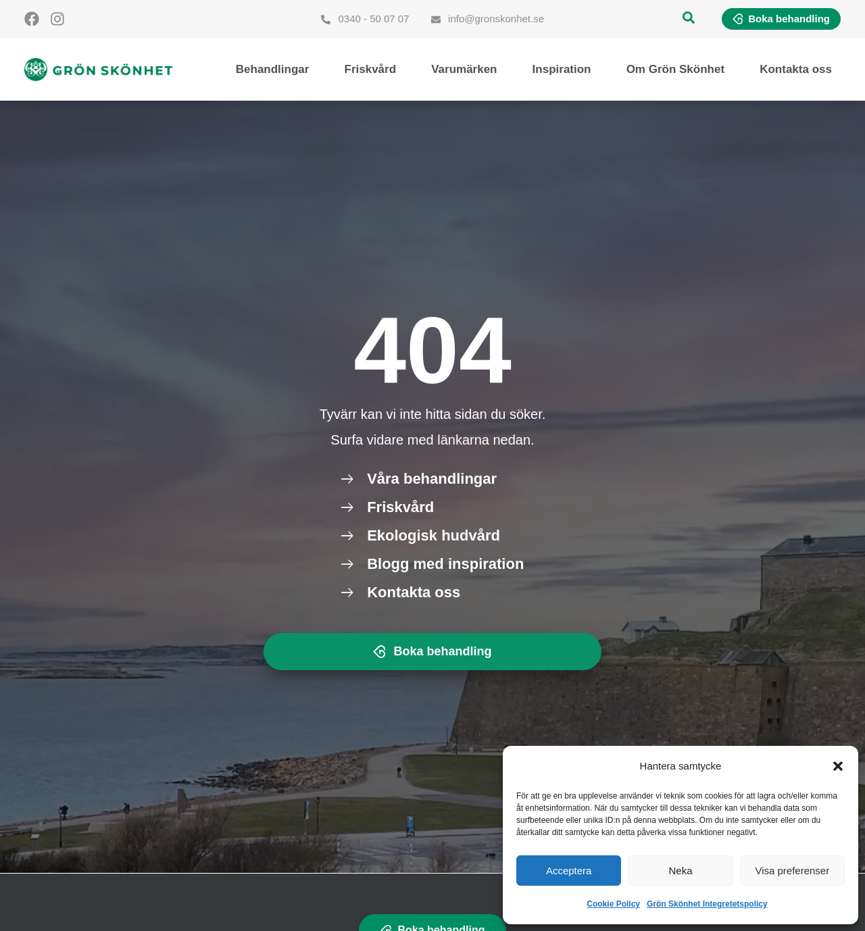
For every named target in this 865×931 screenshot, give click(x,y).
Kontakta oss (796, 69)
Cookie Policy (613, 904)
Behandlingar (273, 69)
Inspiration (562, 69)
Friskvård (371, 69)
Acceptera (569, 870)
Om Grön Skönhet (675, 69)
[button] (838, 766)
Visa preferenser (792, 870)
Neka (680, 870)
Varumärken (464, 69)
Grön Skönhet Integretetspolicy (707, 904)
